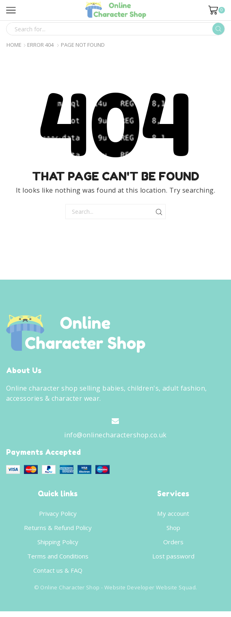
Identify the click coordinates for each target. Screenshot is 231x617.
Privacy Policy (58, 515)
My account (173, 515)
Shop (173, 530)
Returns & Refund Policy (58, 530)
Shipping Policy (58, 545)
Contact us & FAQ (58, 575)
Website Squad (176, 593)
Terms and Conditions (58, 560)
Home (14, 45)
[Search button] (218, 29)
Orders (173, 545)
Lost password (173, 560)
